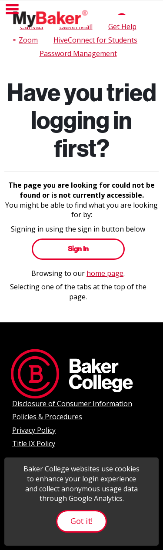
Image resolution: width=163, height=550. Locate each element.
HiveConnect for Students (95, 40)
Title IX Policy (33, 443)
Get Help (122, 26)
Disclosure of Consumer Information (72, 403)
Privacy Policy (34, 430)
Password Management (78, 53)
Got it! (81, 521)
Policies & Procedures (47, 416)
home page (104, 273)
